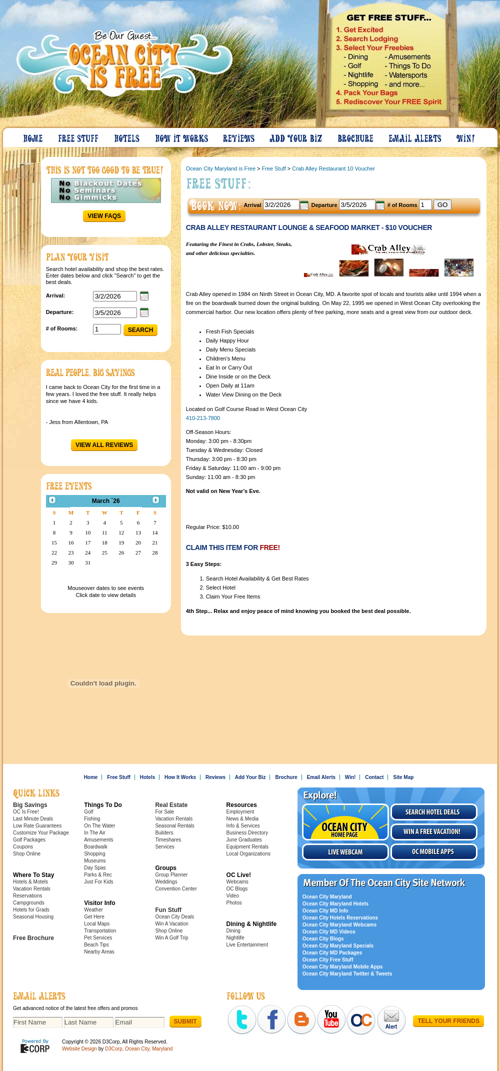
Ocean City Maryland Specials (338, 945)
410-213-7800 (203, 418)
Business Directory (247, 833)
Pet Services (98, 937)
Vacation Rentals (31, 889)
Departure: (60, 312)
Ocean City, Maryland (148, 1049)
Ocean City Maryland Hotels (335, 903)
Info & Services (243, 825)
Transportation (100, 931)
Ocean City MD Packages (332, 953)
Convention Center (175, 889)
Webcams (237, 881)
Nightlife (235, 937)
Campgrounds (28, 903)
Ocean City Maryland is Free (221, 169)
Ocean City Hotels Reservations (340, 917)
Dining (233, 931)
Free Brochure (33, 938)
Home (33, 136)
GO (443, 204)
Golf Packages (29, 839)
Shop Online (26, 853)
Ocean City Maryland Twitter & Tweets (347, 973)
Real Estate (171, 805)
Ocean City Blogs (323, 939)
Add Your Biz (296, 136)
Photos (234, 903)
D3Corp (113, 1049)
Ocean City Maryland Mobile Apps (342, 967)
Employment (240, 811)
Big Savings (30, 805)
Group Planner (171, 875)
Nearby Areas (99, 951)
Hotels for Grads (31, 909)
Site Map (403, 777)
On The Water (99, 825)
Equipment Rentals (247, 847)
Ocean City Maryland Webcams (339, 925)
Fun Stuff (168, 910)
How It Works (182, 136)
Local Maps (97, 923)
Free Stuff (79, 136)
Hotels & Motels (30, 881)
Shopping (94, 853)
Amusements (98, 839)
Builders (164, 833)
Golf (88, 811)
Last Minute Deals (33, 819)
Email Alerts (416, 136)
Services (164, 847)
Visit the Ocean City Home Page (345, 822)
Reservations (27, 895)
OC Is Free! (26, 811)
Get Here (94, 917)
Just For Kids (98, 881)
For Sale (164, 811)
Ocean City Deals (174, 917)
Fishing (92, 819)
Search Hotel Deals (434, 812)
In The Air (95, 833)
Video (232, 895)
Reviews (239, 136)
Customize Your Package (41, 833)
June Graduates (244, 839)
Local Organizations (248, 853)
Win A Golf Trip (171, 937)
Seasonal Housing (33, 917)
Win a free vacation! (434, 832)
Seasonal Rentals (174, 825)
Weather (93, 909)
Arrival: (56, 295)
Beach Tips (96, 945)
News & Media (242, 819)
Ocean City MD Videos (329, 931)
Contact (374, 777)
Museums (95, 861)
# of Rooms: (62, 329)
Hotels (127, 136)
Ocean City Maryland (327, 897)
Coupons (23, 847)
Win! (467, 136)
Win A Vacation (171, 923)
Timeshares (168, 839)
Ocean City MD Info (325, 911)
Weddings (166, 881)
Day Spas (95, 867)
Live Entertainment (247, 945)
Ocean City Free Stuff (328, 959)
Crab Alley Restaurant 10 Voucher (333, 169)
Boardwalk (96, 847)
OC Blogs (237, 889)
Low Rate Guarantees (37, 825)
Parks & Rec (98, 875)
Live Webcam (345, 852)
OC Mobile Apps (434, 852)
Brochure (356, 136)
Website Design (79, 1049)
